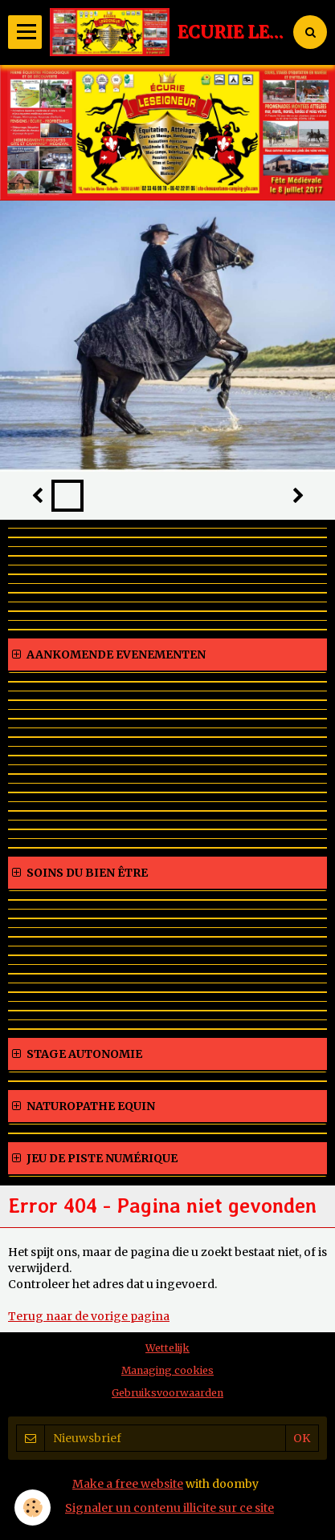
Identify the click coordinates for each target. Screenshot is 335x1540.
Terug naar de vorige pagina (89, 1316)
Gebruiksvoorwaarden (167, 1393)
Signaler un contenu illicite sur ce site (169, 1508)
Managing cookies (167, 1370)
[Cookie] (32, 1507)
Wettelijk (167, 1348)
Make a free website (127, 1484)
